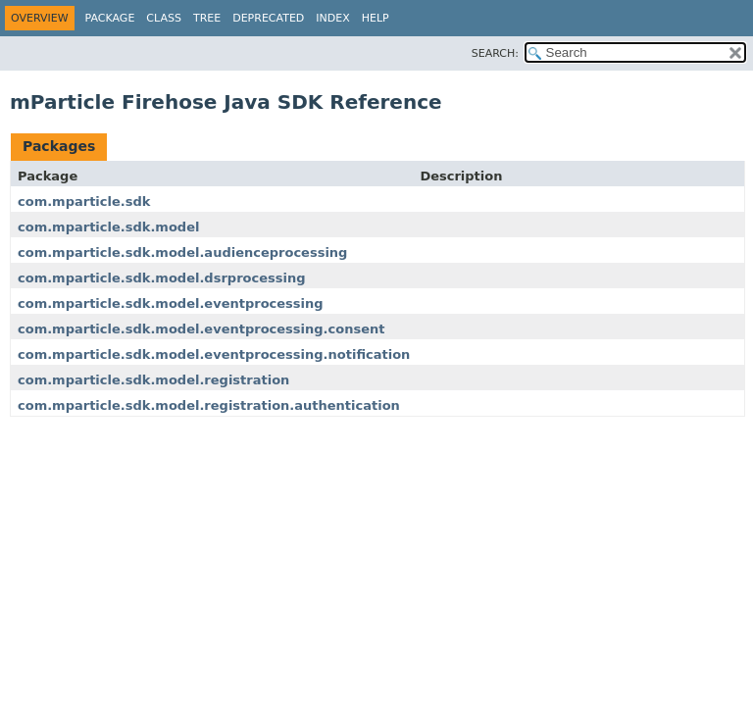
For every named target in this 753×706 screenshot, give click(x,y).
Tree (207, 18)
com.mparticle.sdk (84, 201)
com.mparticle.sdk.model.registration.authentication (209, 405)
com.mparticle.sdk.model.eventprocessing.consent (201, 329)
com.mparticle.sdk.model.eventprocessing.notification (214, 354)
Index (332, 18)
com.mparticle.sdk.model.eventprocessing (171, 303)
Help (375, 18)
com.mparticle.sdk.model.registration (153, 380)
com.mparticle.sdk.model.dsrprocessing (161, 278)
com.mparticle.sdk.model (108, 227)
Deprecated (268, 18)
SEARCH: (495, 53)
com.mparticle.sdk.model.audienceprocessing (182, 252)
